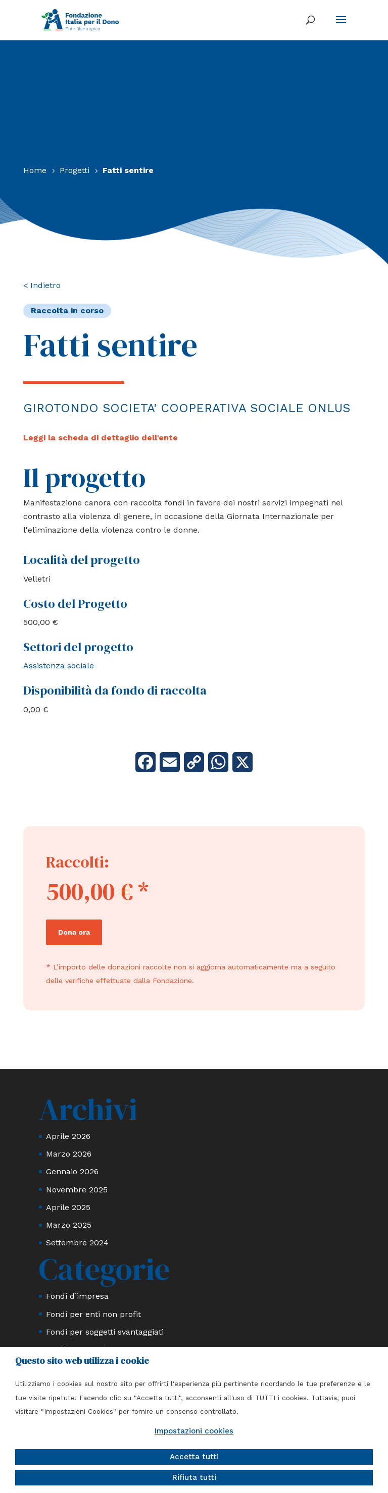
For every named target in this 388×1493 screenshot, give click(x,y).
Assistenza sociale (58, 665)
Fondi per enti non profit (93, 1314)
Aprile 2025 (68, 1207)
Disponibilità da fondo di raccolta (115, 690)
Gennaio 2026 (72, 1171)
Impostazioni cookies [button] (194, 1430)
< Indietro (42, 285)
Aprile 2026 (68, 1136)
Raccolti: (77, 862)
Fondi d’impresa (77, 1296)
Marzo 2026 (68, 1154)
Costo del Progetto (75, 603)
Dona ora (74, 932)
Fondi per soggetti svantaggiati (105, 1332)
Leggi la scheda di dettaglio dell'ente (100, 437)
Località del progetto (81, 559)
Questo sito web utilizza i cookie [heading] (82, 1361)
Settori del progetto (78, 647)
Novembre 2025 (77, 1189)
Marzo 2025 (68, 1225)
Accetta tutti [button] (194, 1456)
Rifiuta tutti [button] (194, 1477)
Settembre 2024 (77, 1242)
